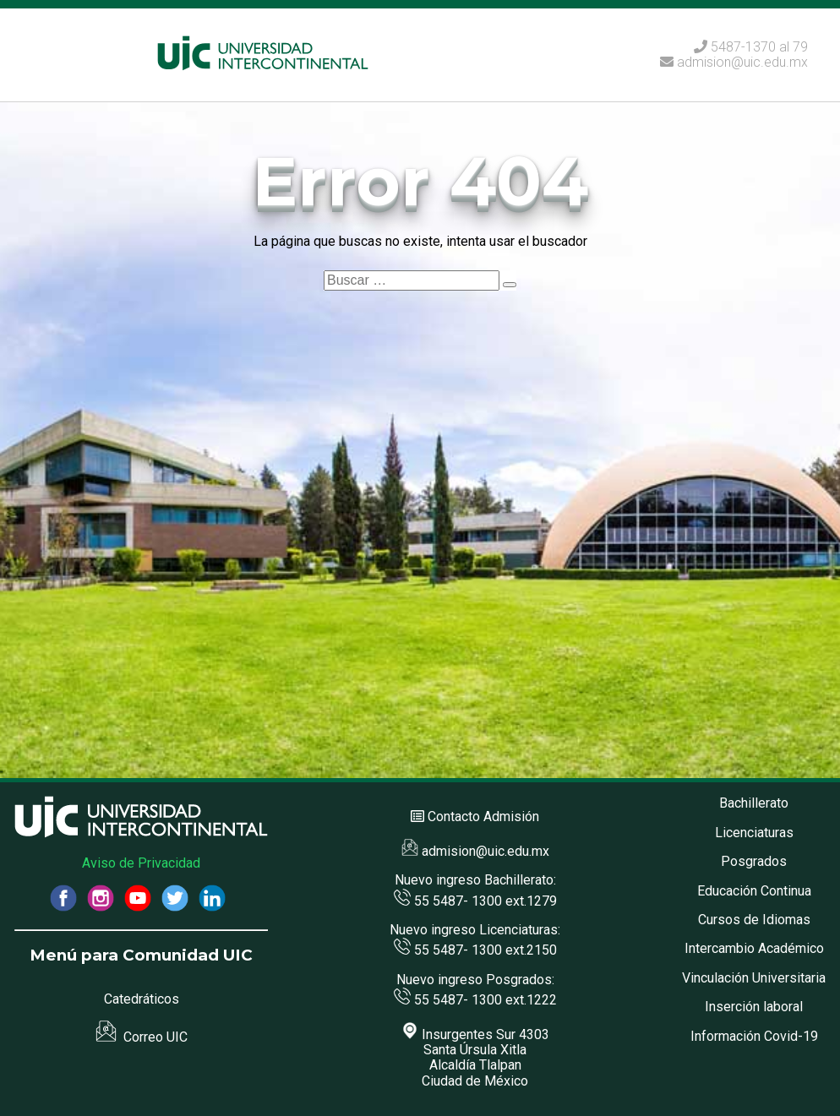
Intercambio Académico (754, 948)
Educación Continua (754, 891)
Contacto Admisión (483, 816)
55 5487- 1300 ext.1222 (475, 1000)
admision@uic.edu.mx (734, 62)
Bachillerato (753, 803)
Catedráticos (141, 999)
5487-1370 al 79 (759, 47)
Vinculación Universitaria (754, 978)
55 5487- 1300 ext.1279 (475, 901)
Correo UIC (141, 1037)
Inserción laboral (754, 1007)
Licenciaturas (754, 833)
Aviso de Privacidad (141, 863)
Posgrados (754, 861)
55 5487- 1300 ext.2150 (475, 950)
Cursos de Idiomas (754, 920)
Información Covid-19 (754, 1036)
